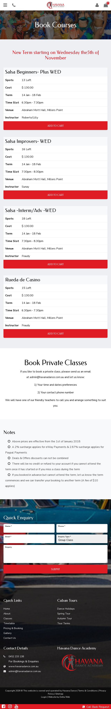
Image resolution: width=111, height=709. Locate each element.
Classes (7, 618)
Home (6, 608)
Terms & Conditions (88, 690)
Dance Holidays (66, 608)
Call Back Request (95, 707)
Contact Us (9, 638)
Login (44, 697)
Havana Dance (69, 690)
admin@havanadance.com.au (47, 377)
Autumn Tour (64, 618)
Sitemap (59, 693)
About (6, 613)
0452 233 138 (13, 656)
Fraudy (26, 256)
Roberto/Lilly (30, 118)
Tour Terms (63, 623)
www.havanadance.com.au (20, 666)
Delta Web (65, 697)
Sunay (25, 187)
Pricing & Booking (13, 628)
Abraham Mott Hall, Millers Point (42, 110)
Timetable (9, 623)
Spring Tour (63, 613)
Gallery (7, 633)
